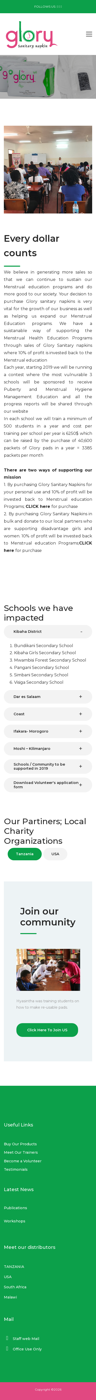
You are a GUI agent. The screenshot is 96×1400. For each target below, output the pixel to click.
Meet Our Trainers (21, 1152)
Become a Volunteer (22, 1161)
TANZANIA (14, 1266)
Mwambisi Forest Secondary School (50, 660)
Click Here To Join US (47, 1030)
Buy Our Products (20, 1144)
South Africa (15, 1287)
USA (8, 1277)
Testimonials (16, 1169)
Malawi (10, 1297)
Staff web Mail (26, 1338)
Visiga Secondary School (38, 682)
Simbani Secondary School (41, 675)
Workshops (14, 1221)
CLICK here (38, 506)
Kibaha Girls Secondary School (45, 652)
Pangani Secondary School (41, 667)
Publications (15, 1208)
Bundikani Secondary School (43, 645)
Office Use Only (27, 1349)
